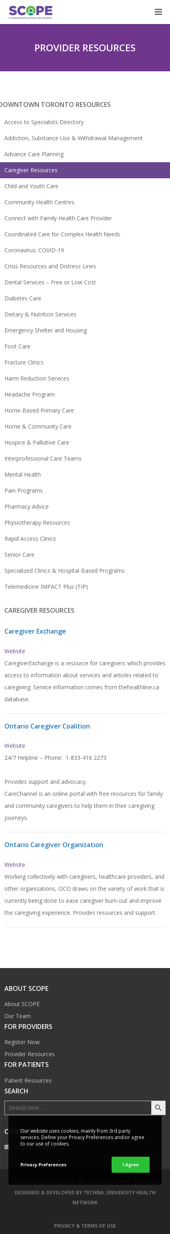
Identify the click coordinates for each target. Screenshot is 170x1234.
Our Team (17, 1016)
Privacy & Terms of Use (85, 1225)
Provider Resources (29, 1054)
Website (14, 651)
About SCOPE (22, 1004)
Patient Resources (28, 1080)
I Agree (130, 1165)
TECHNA (94, 1192)
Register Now (22, 1042)
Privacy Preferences (43, 1165)
